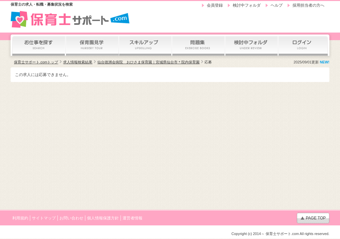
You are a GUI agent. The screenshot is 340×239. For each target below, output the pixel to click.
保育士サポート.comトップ (36, 62)
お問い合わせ (71, 218)
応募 (208, 62)
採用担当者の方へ (308, 5)
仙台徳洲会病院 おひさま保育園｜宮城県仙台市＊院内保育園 (148, 62)
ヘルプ (277, 5)
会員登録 (215, 5)
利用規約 (20, 218)
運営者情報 (132, 218)
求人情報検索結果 (77, 62)
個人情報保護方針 (103, 218)
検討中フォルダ (247, 5)
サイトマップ (44, 218)
